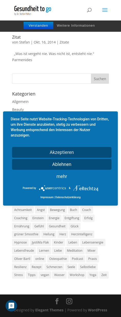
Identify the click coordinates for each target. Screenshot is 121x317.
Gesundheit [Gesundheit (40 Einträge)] (57, 226)
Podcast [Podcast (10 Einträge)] (77, 259)
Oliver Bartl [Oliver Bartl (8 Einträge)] (22, 259)
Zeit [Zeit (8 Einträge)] (104, 275)
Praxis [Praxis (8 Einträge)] (92, 259)
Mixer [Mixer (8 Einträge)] (91, 250)
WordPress (97, 310)
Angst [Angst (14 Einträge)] (41, 210)
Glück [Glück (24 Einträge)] (74, 226)
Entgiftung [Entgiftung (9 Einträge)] (72, 218)
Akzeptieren (62, 152)
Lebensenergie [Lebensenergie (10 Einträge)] (92, 242)
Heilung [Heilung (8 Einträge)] (48, 234)
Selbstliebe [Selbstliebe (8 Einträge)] (88, 267)
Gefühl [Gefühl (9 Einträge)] (39, 226)
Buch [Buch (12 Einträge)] (73, 210)
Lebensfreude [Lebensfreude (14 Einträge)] (24, 250)
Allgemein (20, 101)
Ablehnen (61, 164)
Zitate (64, 42)
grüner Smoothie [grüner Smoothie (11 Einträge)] (26, 234)
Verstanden (38, 25)
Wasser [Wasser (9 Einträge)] (59, 275)
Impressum (47, 197)
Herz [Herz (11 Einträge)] (62, 234)
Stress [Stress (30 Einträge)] (18, 275)
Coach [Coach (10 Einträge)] (86, 210)
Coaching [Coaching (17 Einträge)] (20, 218)
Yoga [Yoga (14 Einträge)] (92, 275)
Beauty (18, 109)
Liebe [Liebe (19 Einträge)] (58, 250)
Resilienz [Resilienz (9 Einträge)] (20, 267)
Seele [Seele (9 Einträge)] (71, 267)
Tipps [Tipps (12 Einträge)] (32, 275)
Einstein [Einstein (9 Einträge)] (38, 218)
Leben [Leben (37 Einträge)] (72, 242)
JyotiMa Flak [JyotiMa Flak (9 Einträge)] (40, 242)
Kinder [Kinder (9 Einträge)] (58, 242)
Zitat (16, 37)
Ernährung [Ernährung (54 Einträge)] (21, 226)
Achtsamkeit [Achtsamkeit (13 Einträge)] (23, 210)
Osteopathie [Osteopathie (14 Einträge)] (58, 259)
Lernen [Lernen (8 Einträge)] (44, 250)
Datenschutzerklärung (67, 197)
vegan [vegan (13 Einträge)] (45, 275)
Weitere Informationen (76, 25)
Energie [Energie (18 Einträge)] (54, 218)
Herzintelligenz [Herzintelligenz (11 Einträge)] (82, 234)
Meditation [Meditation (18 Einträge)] (75, 250)
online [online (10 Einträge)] (39, 259)
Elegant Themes (49, 310)
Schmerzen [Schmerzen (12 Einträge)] (54, 267)
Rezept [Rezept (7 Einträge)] (37, 267)
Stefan (24, 42)
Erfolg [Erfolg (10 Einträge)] (88, 218)
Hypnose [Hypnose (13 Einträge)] (20, 242)
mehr (61, 176)
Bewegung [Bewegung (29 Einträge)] (57, 210)
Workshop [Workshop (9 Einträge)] (77, 275)
